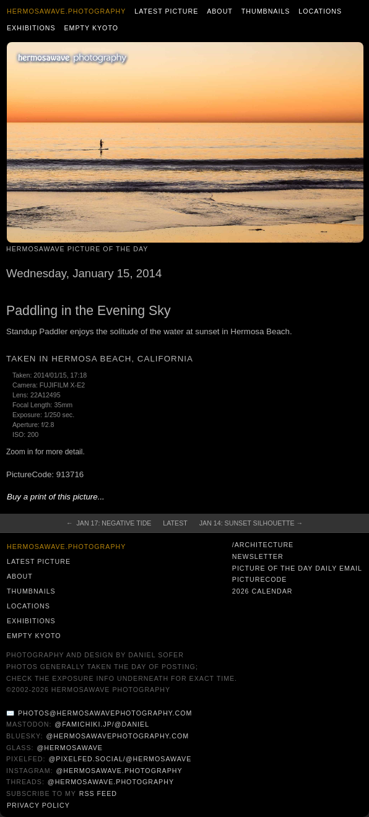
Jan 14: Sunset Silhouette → (251, 523)
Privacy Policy (38, 805)
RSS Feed (98, 793)
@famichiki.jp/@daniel (101, 724)
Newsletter (258, 556)
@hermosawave (70, 747)
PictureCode (259, 579)
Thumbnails (265, 11)
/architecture (262, 544)
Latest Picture (166, 11)
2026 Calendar (262, 591)
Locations (320, 11)
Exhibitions (31, 28)
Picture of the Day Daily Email (297, 568)
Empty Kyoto (91, 28)
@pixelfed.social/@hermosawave (119, 759)
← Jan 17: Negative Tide (109, 523)
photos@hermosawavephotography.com (105, 713)
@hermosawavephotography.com (117, 736)
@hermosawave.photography (119, 770)
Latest (175, 523)
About (220, 11)
